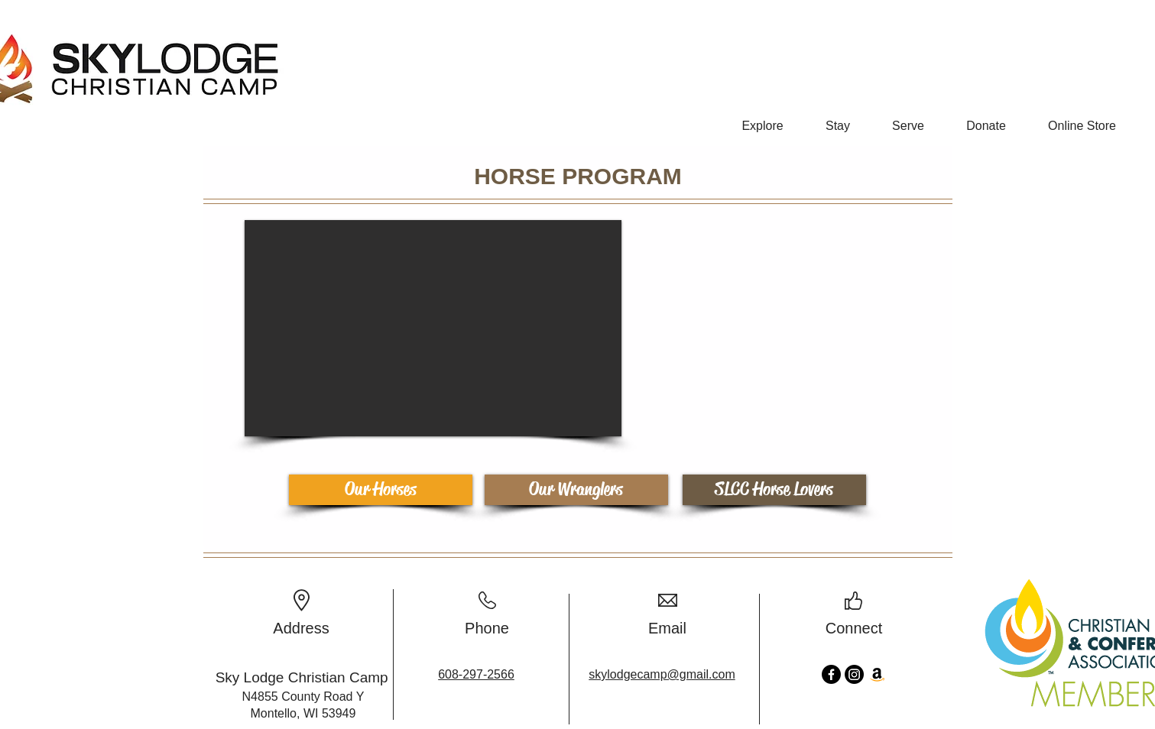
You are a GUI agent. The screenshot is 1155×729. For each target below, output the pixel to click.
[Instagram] (854, 674)
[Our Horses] (380, 490)
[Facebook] (831, 674)
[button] (763, 119)
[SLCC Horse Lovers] (774, 490)
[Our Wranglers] (576, 490)
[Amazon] (877, 674)
